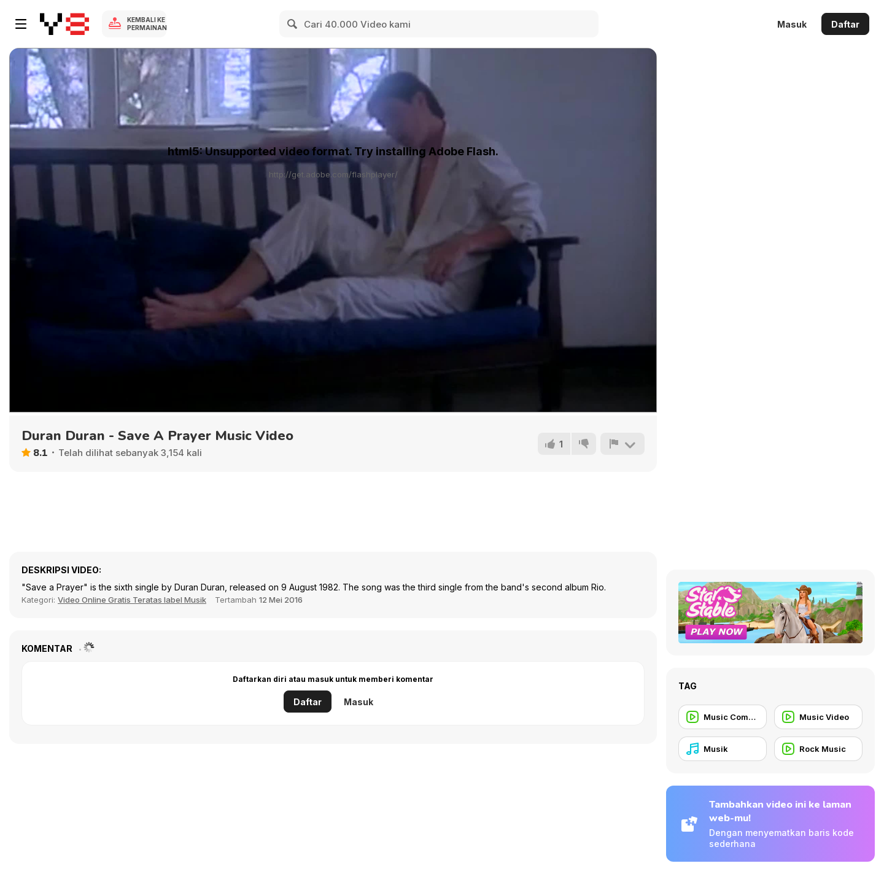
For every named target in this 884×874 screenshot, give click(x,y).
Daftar (845, 24)
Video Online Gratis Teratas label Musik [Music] (132, 600)
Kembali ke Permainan (146, 23)
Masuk (792, 24)
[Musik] (722, 749)
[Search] (292, 23)
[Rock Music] (818, 749)
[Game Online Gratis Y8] (64, 24)
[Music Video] (818, 717)
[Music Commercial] (722, 717)
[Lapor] (622, 444)
